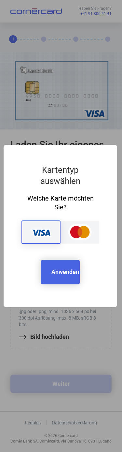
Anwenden (65, 271)
